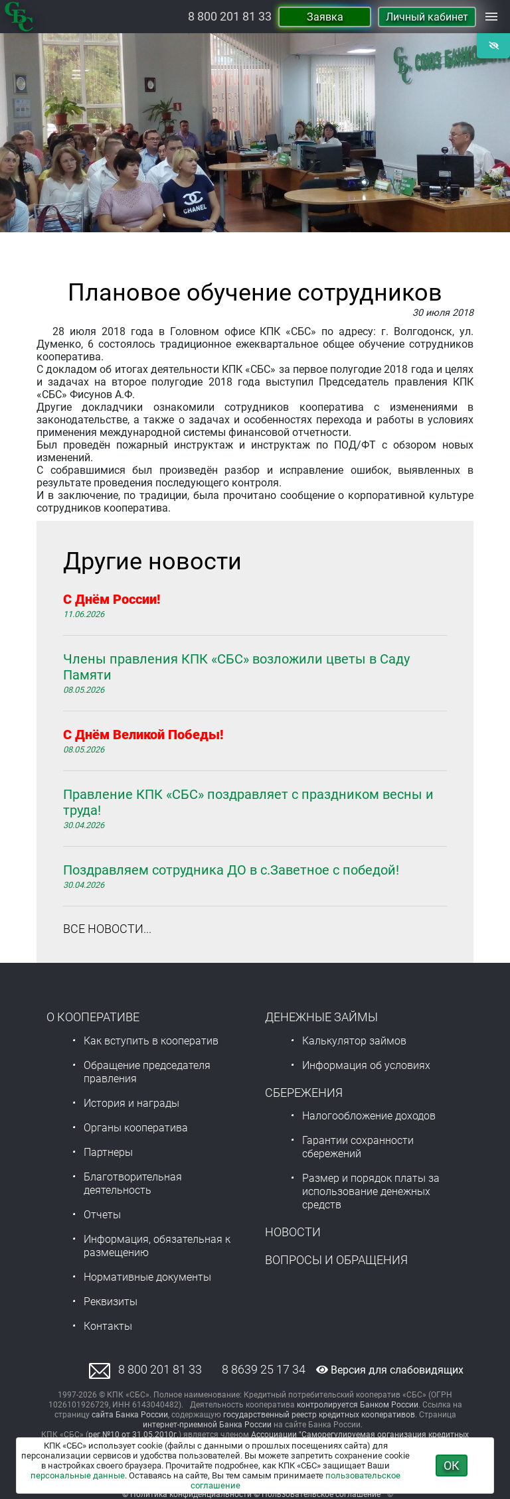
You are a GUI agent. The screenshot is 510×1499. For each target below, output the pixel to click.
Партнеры (108, 1152)
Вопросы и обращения (336, 1260)
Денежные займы (321, 1017)
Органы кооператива (136, 1127)
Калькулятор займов (354, 1041)
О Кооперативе (92, 1017)
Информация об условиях (366, 1065)
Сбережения (304, 1093)
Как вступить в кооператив (151, 1041)
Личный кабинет (427, 17)
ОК (452, 1465)
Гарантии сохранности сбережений (358, 1147)
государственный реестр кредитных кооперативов (319, 1414)
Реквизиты (110, 1301)
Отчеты (102, 1214)
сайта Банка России (130, 1414)
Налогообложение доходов (369, 1115)
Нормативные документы (147, 1277)
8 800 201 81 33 (230, 16)
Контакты (108, 1326)
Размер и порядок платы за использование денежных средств (371, 1191)
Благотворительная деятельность (133, 1183)
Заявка (325, 17)
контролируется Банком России (357, 1404)
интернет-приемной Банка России (207, 1424)
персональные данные (78, 1475)
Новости (293, 1232)
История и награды (131, 1103)
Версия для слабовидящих (390, 1370)
